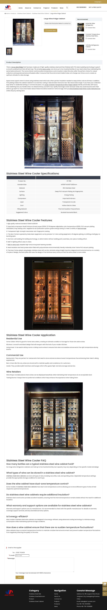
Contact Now (90, 27)
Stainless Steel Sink (35, 594)
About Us (28, 8)
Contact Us (37, 8)
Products (54, 8)
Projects (46, 8)
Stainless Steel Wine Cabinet (40, 13)
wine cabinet (61, 464)
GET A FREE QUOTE (95, 7)
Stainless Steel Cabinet (24, 13)
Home (20, 8)
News (61, 8)
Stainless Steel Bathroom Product (37, 597)
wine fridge (19, 67)
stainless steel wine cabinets (16, 476)
